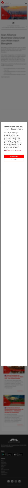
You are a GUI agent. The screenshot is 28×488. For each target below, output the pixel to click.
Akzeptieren (14, 156)
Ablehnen (14, 159)
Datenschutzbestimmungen (12, 150)
